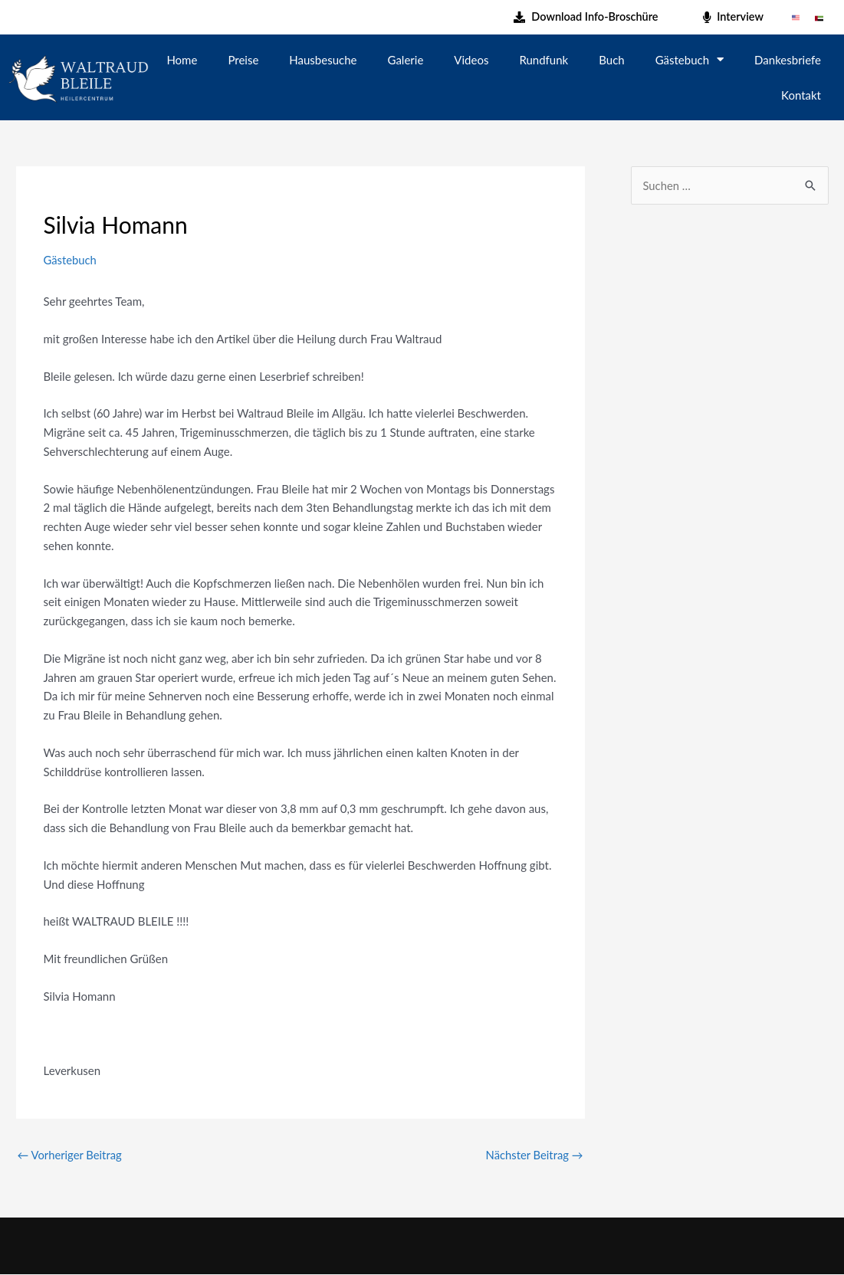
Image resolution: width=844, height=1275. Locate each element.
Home (181, 60)
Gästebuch (689, 59)
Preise (243, 60)
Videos (471, 60)
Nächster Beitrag (533, 1155)
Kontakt (801, 95)
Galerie (406, 60)
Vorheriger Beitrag (70, 1155)
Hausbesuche (322, 60)
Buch (611, 60)
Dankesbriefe (787, 60)
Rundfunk (543, 60)
